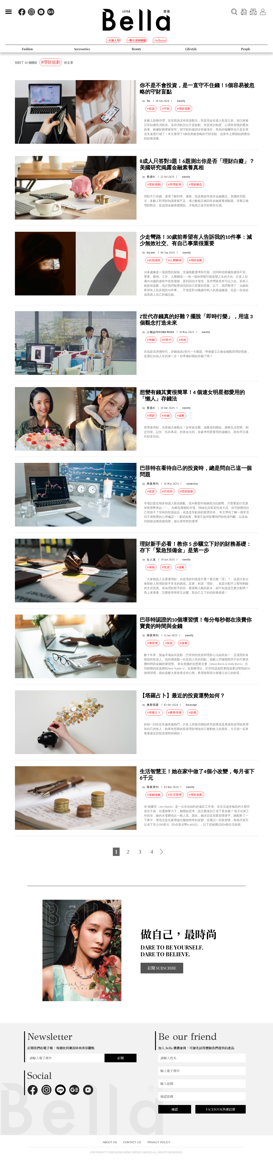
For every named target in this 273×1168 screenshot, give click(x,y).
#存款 (182, 339)
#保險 (151, 567)
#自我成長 (154, 260)
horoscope (191, 704)
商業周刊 (153, 483)
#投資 (151, 108)
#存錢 (166, 415)
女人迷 (151, 559)
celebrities (192, 483)
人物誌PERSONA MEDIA (160, 332)
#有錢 (151, 339)
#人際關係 (175, 260)
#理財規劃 (183, 108)
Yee (148, 101)
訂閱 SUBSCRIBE (161, 968)
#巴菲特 (167, 491)
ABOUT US (110, 1142)
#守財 (166, 108)
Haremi (151, 252)
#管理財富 (175, 184)
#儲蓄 (180, 415)
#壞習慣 (152, 643)
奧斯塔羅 (153, 704)
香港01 (151, 176)
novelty (181, 101)
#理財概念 (195, 184)
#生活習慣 (175, 794)
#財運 (192, 712)
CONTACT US (132, 1142)
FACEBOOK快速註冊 (220, 1109)
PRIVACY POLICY (158, 1142)
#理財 (151, 415)
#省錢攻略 (154, 794)
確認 (174, 1109)
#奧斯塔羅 (175, 712)
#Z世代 (166, 339)
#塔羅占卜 (154, 712)
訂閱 (120, 1058)
